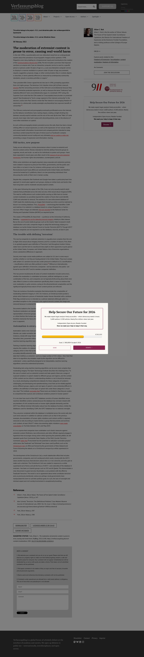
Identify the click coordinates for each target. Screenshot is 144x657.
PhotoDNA (41, 205)
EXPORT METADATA (22, 531)
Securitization (115, 59)
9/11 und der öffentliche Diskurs (45, 37)
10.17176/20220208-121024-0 (42, 541)
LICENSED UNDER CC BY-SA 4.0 (43, 525)
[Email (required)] (42, 591)
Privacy (94, 638)
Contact (87, 638)
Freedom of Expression (102, 59)
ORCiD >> (97, 51)
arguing (15, 88)
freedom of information (110, 62)
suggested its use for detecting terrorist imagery (37, 219)
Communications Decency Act (27, 63)
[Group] (27, 5)
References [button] (18, 490)
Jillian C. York (99, 29)
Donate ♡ (107, 124)
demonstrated (61, 308)
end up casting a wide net (59, 135)
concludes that (35, 391)
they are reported (44, 210)
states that (24, 441)
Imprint (102, 638)
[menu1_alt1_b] (22, 15)
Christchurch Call (19, 446)
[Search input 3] (84, 6)
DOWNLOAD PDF (21, 525)
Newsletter (78, 638)
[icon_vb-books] (38, 15)
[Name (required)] (42, 587)
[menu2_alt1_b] (30, 15)
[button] (21, 106)
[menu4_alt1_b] (14, 15)
